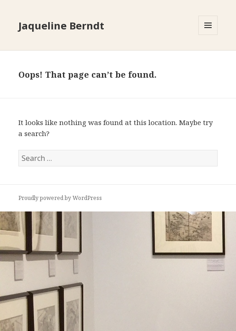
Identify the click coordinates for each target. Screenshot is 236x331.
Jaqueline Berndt (61, 25)
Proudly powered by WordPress (60, 198)
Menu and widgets (208, 34)
